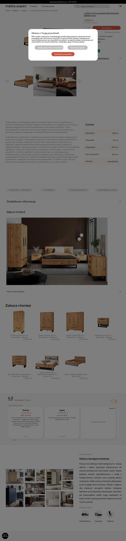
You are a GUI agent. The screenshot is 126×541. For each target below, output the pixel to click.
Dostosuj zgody (77, 47)
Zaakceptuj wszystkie (63, 54)
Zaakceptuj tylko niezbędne (49, 47)
